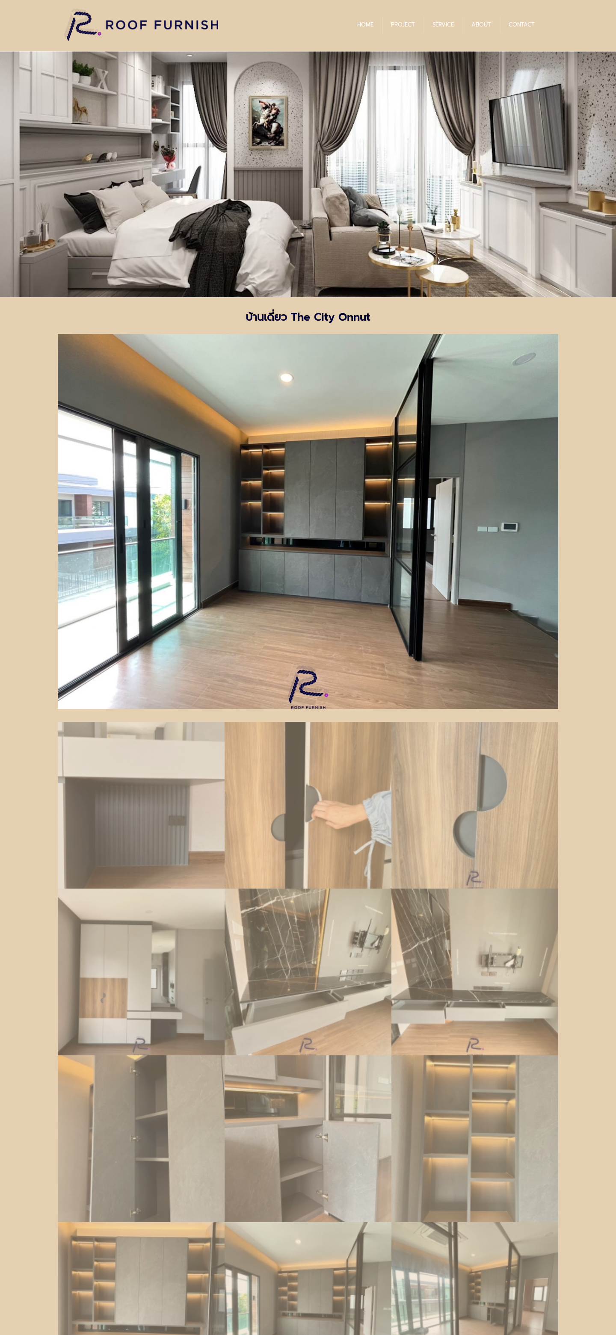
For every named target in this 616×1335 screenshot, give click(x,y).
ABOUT (481, 25)
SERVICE (443, 25)
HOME (365, 25)
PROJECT (403, 25)
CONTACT (522, 25)
